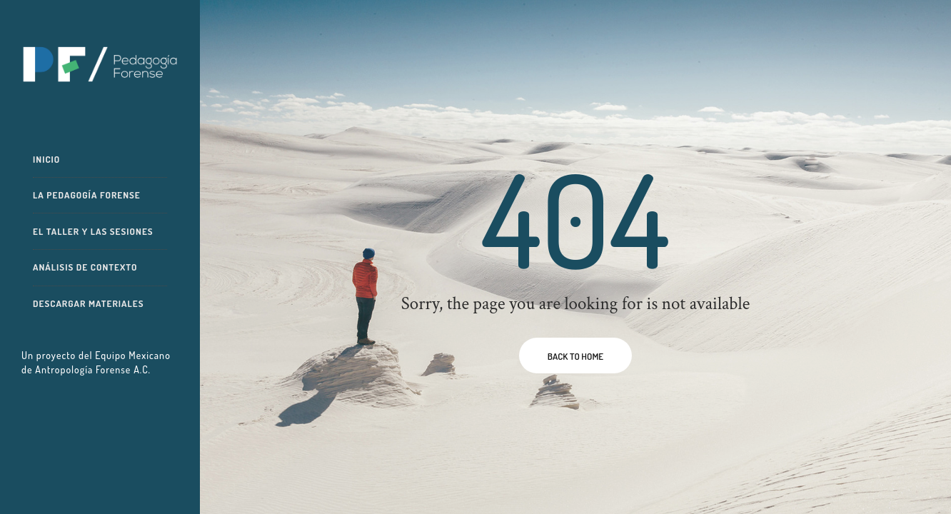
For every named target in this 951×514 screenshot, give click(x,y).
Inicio (46, 159)
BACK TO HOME (575, 356)
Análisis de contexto (85, 267)
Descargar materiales (88, 303)
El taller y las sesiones (93, 231)
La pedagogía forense (87, 195)
